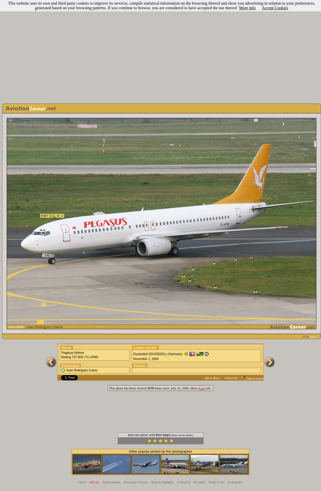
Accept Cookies (275, 8)
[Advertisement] (159, 50)
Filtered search (252, 378)
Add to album (212, 378)
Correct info (231, 378)
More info (247, 8)
